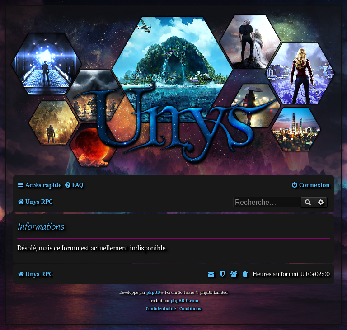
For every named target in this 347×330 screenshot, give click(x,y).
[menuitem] (74, 185)
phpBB (153, 292)
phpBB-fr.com (184, 300)
